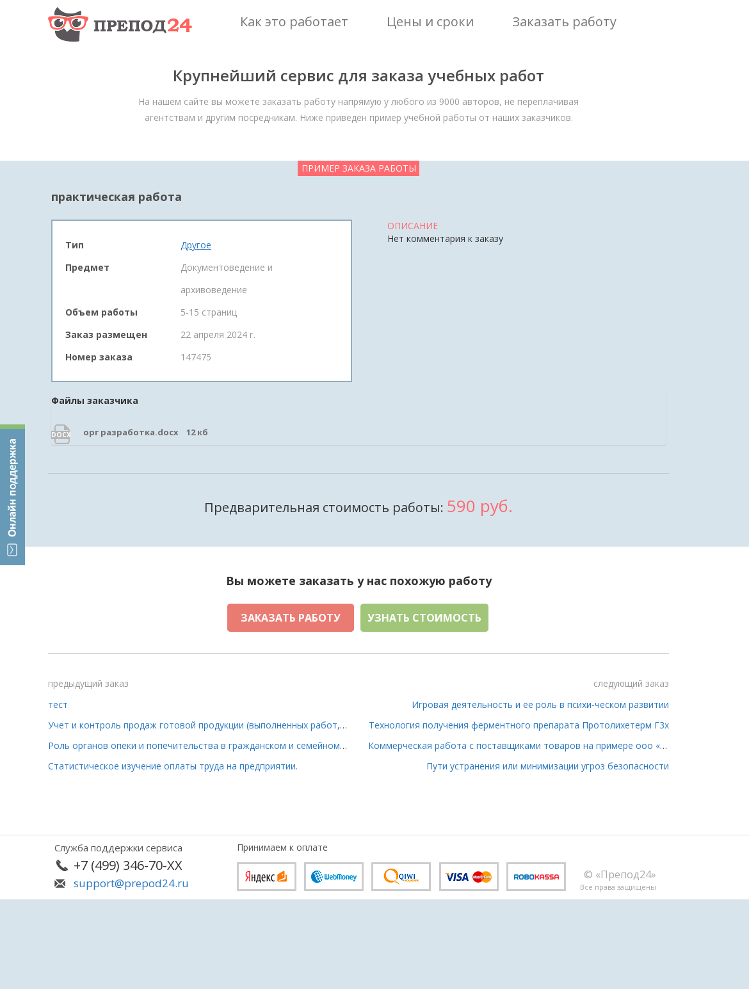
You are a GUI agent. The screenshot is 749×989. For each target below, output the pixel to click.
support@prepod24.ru (131, 883)
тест (58, 704)
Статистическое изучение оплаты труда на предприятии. (173, 766)
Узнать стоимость (424, 618)
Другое (196, 245)
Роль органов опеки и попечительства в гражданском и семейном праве (208, 745)
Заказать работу (291, 618)
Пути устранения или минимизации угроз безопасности (547, 766)
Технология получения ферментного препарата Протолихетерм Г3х (519, 725)
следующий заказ (631, 683)
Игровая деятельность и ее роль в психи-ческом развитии (540, 704)
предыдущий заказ (88, 683)
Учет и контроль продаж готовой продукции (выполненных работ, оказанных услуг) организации (261, 725)
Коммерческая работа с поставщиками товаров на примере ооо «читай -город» (544, 745)
